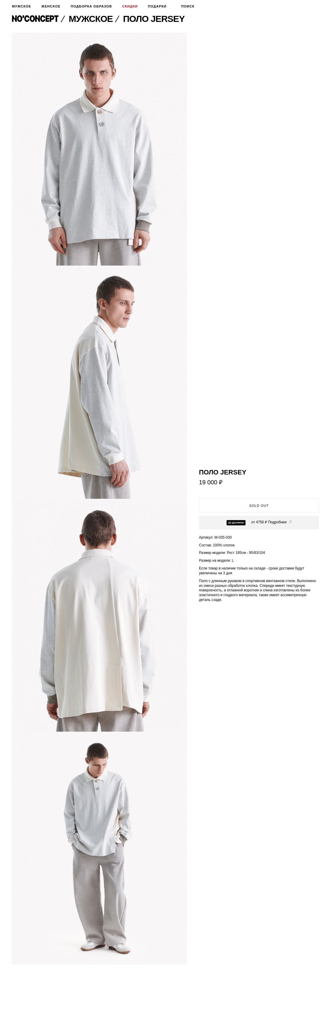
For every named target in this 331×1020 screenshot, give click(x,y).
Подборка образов (91, 6)
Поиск (186, 6)
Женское (50, 6)
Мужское (21, 6)
